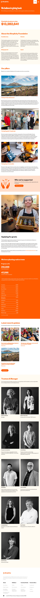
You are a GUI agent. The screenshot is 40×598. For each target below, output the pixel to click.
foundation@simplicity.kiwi (31, 250)
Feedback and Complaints (6, 592)
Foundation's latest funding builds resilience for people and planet (8, 364)
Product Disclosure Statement (14, 590)
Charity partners (19, 185)
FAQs (13, 585)
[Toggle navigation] (38, 2)
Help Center (5, 587)
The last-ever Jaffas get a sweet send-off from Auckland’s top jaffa (29, 344)
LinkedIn (31, 591)
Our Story (5, 585)
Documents (14, 587)
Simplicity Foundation (5, 589)
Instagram (32, 587)
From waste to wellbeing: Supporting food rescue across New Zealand (9, 344)
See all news (5, 370)
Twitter (31, 589)
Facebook (32, 585)
